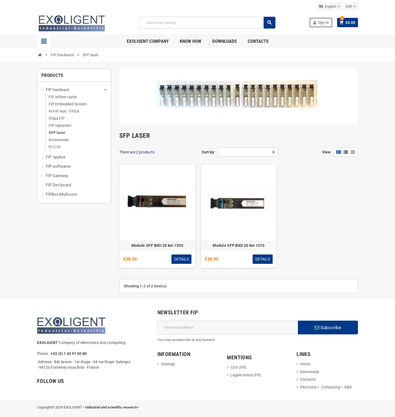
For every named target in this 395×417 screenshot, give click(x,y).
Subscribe (328, 327)
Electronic (308, 387)
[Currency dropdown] (350, 6)
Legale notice (242, 375)
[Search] (207, 23)
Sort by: (208, 152)
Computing (330, 387)
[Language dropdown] (329, 6)
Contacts (308, 379)
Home (305, 364)
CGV (234, 367)
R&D (348, 387)
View (326, 152)
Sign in (320, 22)
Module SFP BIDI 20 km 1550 (157, 245)
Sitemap (168, 364)
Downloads (309, 372)
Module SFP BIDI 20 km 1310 (238, 245)
